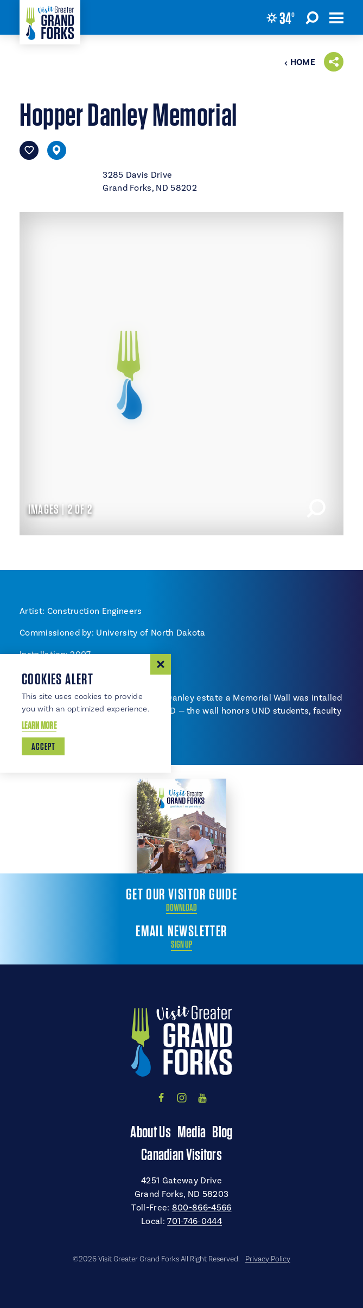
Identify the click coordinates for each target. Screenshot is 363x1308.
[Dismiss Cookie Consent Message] (160, 664)
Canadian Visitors (181, 1154)
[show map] (56, 150)
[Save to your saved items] (29, 150)
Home (299, 62)
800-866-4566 (202, 1207)
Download (181, 907)
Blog (222, 1131)
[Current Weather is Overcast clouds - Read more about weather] (280, 18)
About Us (150, 1131)
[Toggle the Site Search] (312, 17)
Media (191, 1131)
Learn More (39, 725)
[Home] (50, 22)
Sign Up (181, 944)
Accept (43, 746)
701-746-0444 (194, 1221)
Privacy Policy (267, 1259)
